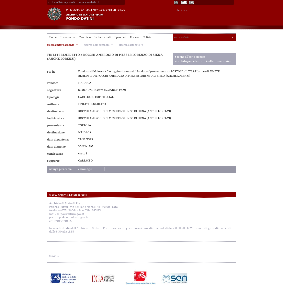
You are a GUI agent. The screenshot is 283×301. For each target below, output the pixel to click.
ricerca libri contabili (96, 44)
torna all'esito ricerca (191, 56)
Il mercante (68, 37)
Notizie (147, 37)
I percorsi (120, 37)
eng (186, 10)
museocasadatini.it (89, 2)
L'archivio (85, 37)
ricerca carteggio (129, 44)
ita (178, 10)
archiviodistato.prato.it (61, 2)
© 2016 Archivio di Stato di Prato (68, 194)
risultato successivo (218, 61)
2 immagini (86, 169)
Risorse (134, 37)
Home (53, 37)
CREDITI (54, 255)
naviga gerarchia (60, 169)
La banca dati (103, 37)
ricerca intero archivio (60, 44)
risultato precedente (188, 61)
